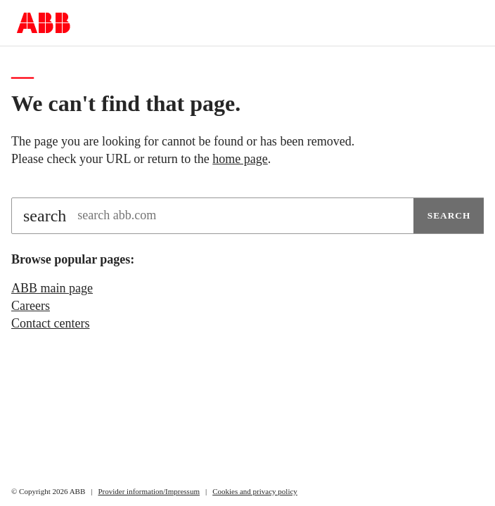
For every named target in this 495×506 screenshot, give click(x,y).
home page (239, 159)
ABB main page (52, 288)
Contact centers (50, 323)
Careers (30, 306)
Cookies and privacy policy (254, 491)
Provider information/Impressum (149, 491)
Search (449, 215)
